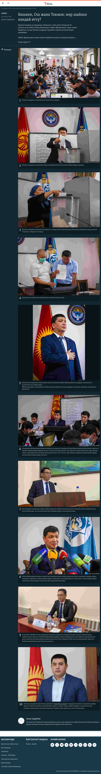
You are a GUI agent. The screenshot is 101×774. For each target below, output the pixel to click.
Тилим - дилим (31, 744)
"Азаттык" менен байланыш (11, 766)
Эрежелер (4, 751)
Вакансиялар (5, 763)
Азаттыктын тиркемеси (9, 759)
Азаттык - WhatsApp (8, 755)
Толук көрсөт (24, 42)
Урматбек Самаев (60, 704)
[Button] (6, 50)
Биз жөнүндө (5, 748)
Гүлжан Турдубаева (8, 19)
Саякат (4, 13)
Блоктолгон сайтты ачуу (9, 744)
